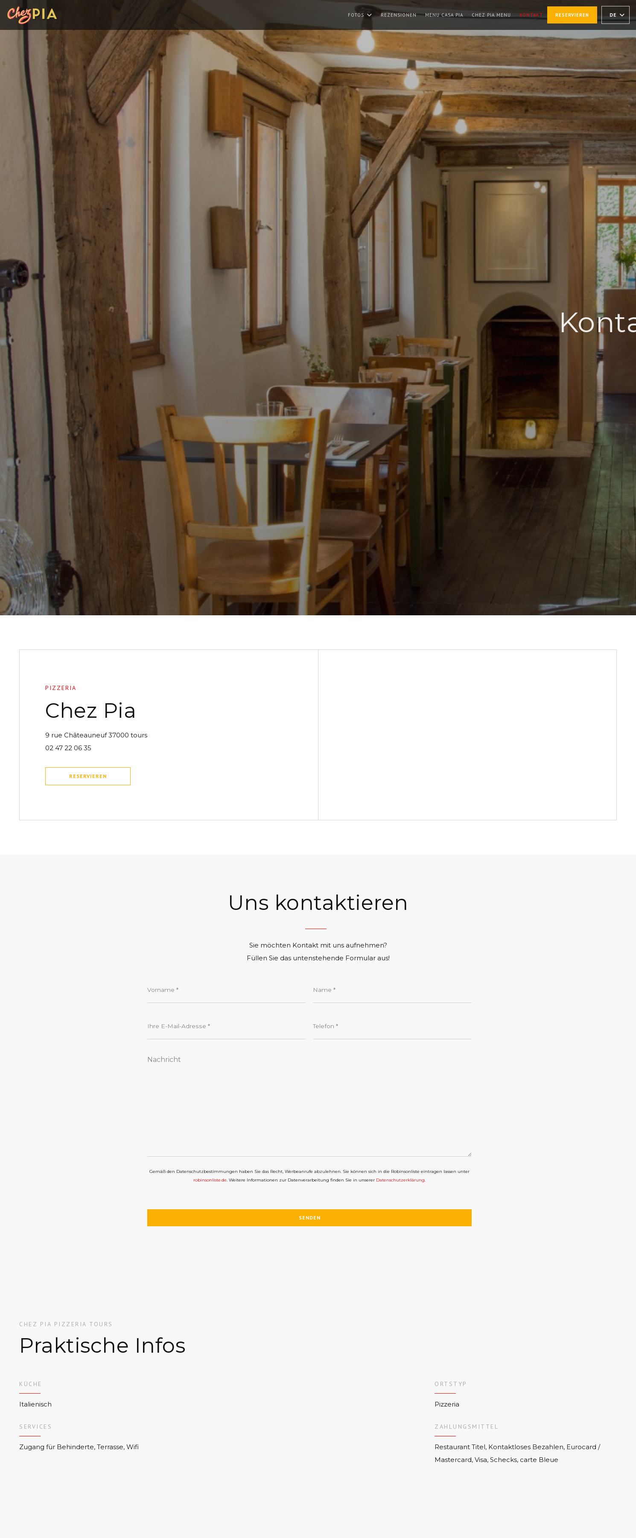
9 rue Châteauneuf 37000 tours (140, 734)
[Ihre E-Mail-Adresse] (226, 1026)
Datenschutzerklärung (400, 1180)
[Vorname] (226, 990)
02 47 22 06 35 (68, 748)
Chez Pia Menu (491, 14)
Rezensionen (399, 15)
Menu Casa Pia (444, 14)
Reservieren (572, 15)
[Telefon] (392, 1026)
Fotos (360, 15)
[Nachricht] (309, 1103)
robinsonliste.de (210, 1180)
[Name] (392, 990)
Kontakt (531, 15)
